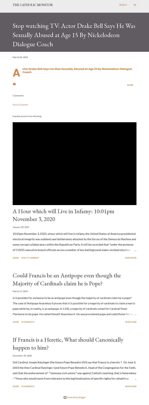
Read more (130, 258)
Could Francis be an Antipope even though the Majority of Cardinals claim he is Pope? (67, 279)
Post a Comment (20, 104)
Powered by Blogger (74, 397)
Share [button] (130, 85)
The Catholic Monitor (33, 5)
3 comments (27, 322)
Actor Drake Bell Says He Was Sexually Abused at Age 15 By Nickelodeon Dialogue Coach (77, 70)
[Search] (123, 4)
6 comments (27, 386)
